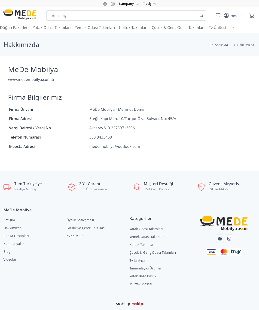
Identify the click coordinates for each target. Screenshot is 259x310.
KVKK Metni (76, 236)
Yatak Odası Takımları (52, 27)
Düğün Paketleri (14, 27)
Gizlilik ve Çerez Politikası (86, 228)
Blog (7, 251)
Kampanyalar (129, 3)
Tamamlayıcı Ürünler (146, 268)
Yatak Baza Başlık (143, 276)
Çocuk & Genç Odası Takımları (178, 27)
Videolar (9, 259)
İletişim (149, 3)
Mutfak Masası (141, 284)
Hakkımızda (12, 228)
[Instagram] (229, 238)
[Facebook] (220, 238)
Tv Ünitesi (217, 27)
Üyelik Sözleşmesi (80, 220)
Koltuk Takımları (133, 27)
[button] (234, 27)
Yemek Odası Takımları (95, 27)
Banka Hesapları (16, 236)
